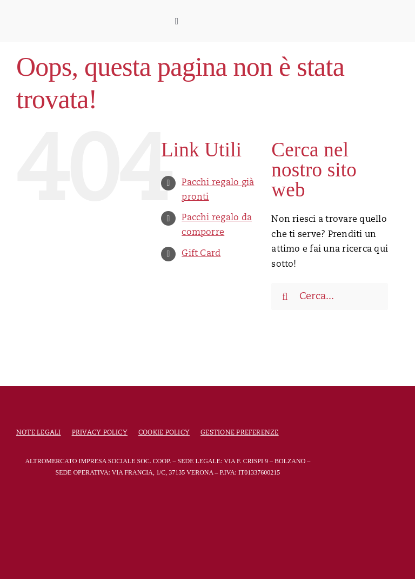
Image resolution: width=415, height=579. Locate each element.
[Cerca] (284, 296)
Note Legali (38, 433)
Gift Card (201, 253)
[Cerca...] (329, 296)
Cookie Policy (164, 433)
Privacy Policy (100, 433)
